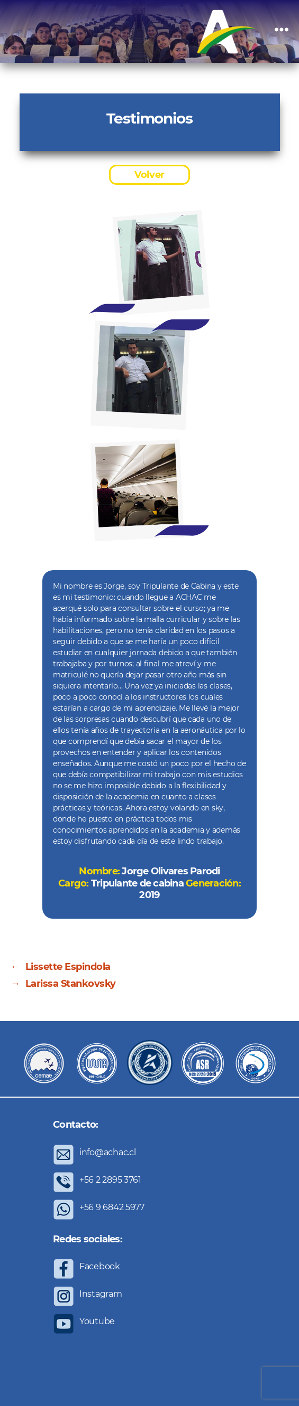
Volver (149, 175)
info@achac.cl (107, 1152)
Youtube (97, 1321)
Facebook (99, 1266)
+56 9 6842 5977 (111, 1207)
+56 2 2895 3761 (110, 1180)
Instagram (100, 1294)
